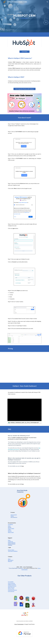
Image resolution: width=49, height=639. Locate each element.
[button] (1, 2)
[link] (24, 411)
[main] (24, 16)
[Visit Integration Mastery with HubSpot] (24, 89)
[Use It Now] (24, 51)
